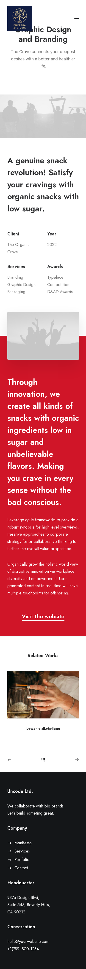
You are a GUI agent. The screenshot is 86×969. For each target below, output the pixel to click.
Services (22, 851)
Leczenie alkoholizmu (43, 728)
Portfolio (21, 860)
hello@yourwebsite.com (28, 942)
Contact (21, 868)
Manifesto (23, 843)
